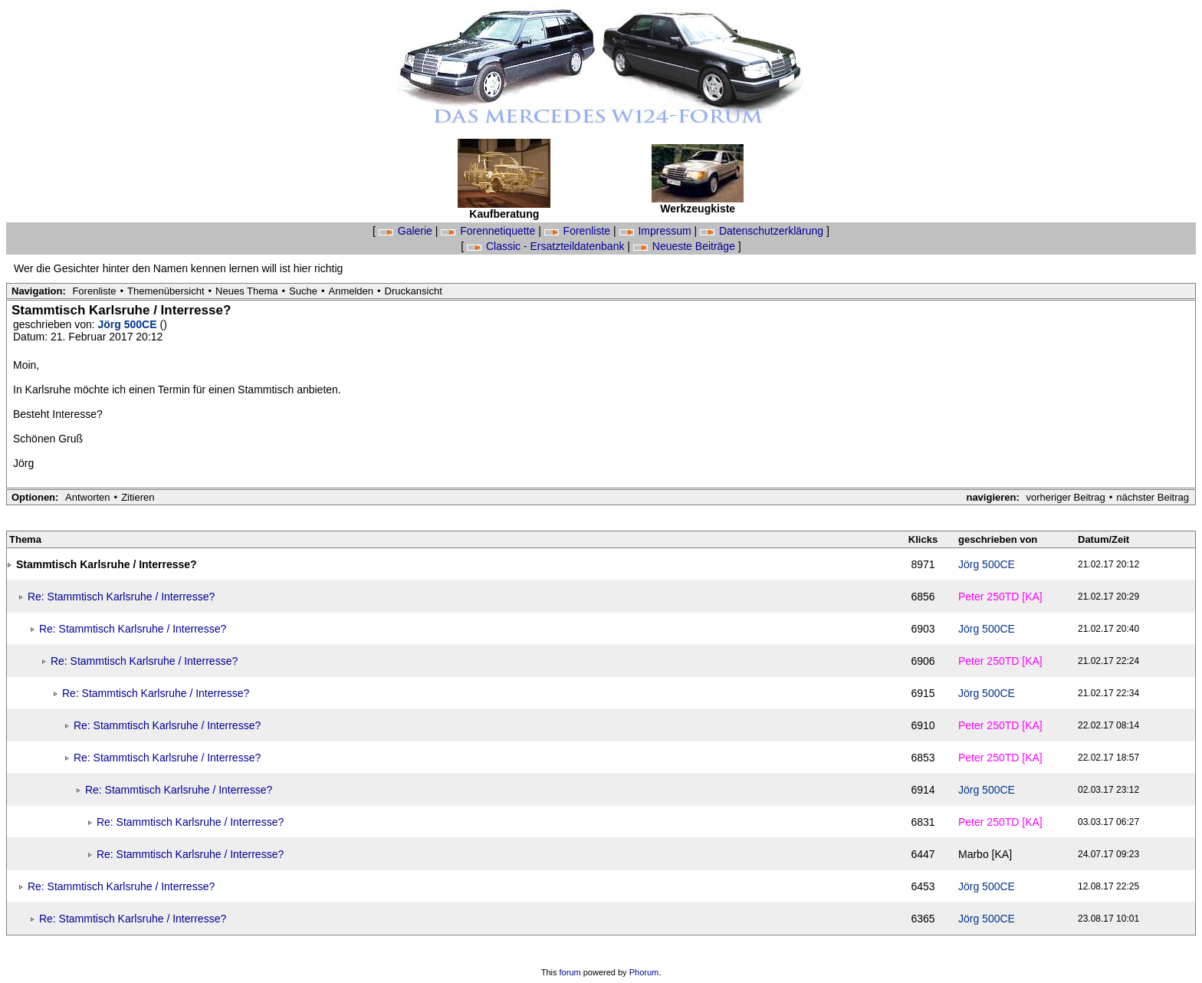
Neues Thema (246, 291)
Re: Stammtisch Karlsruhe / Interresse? (121, 596)
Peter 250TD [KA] (1000, 596)
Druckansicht (413, 291)
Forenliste (578, 231)
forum (570, 972)
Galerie (407, 231)
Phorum (644, 972)
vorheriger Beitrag (1065, 497)
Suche (303, 291)
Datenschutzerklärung (763, 231)
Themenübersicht (165, 291)
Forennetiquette (489, 231)
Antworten (87, 497)
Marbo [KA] (985, 854)
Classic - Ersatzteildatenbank (547, 246)
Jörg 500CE (129, 324)
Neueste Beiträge (685, 246)
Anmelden (351, 291)
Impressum (657, 231)
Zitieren (137, 497)
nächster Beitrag (1152, 497)
